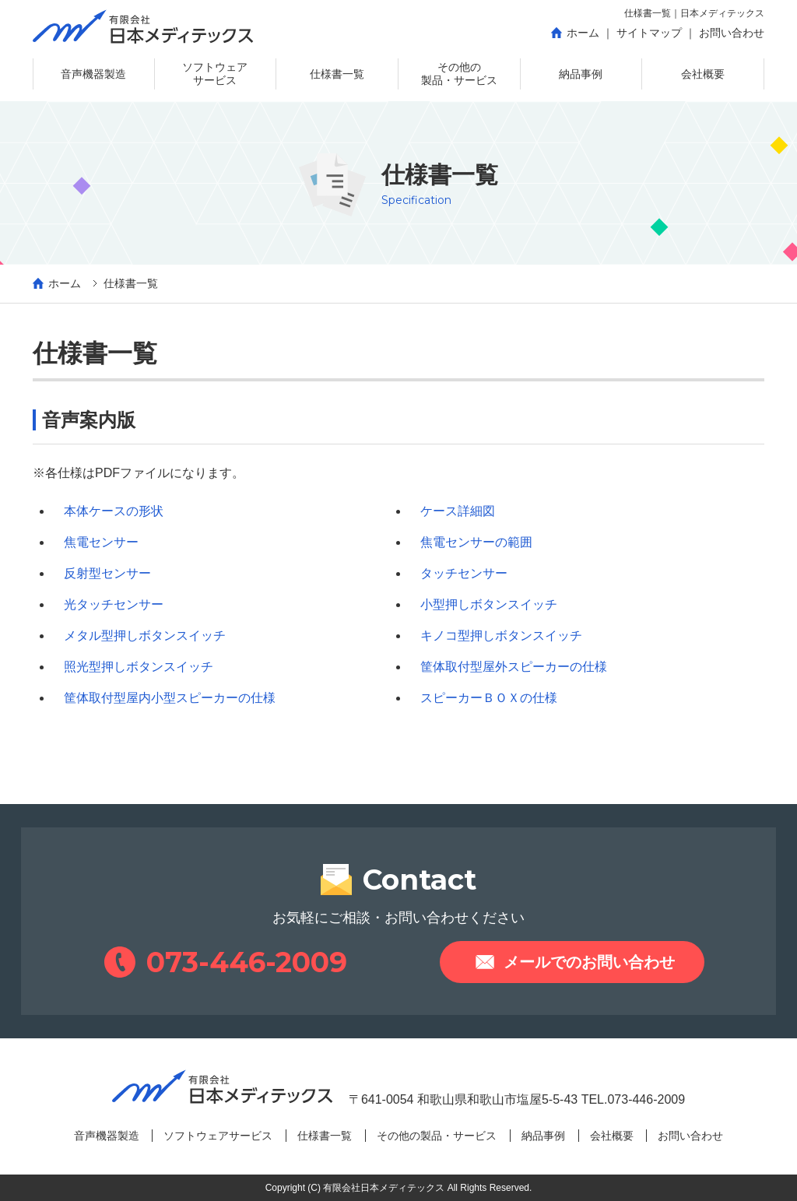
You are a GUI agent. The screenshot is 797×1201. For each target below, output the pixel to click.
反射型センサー (107, 573)
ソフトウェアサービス (217, 1135)
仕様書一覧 (324, 1135)
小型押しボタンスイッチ (488, 604)
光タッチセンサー (113, 604)
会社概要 (612, 1135)
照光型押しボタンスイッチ (138, 666)
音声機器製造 (106, 1135)
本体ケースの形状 (113, 511)
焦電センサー (101, 542)
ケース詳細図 (457, 511)
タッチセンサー (463, 573)
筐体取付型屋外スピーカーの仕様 (513, 666)
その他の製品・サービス (437, 1135)
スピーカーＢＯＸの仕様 (488, 697)
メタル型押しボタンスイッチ (145, 635)
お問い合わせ (690, 1135)
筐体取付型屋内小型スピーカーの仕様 (170, 697)
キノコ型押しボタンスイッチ (501, 635)
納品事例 (543, 1135)
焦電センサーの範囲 (476, 542)
